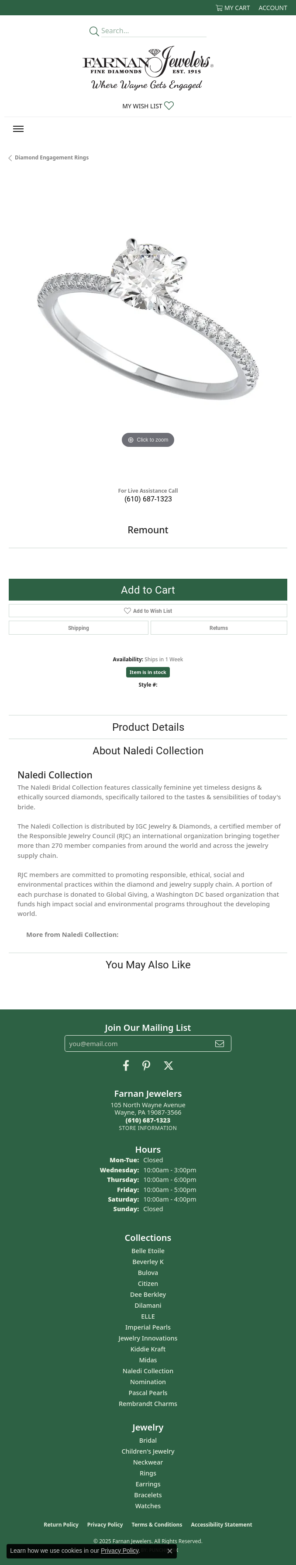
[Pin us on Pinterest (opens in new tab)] (146, 1066)
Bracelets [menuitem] (148, 1495)
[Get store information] (148, 1128)
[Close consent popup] (169, 1551)
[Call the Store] (148, 1120)
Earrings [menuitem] (147, 1484)
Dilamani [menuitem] (147, 1305)
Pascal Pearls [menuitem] (147, 1393)
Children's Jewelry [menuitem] (147, 1451)
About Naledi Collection (148, 750)
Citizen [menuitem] (148, 1283)
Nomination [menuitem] (148, 1382)
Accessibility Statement (221, 1524)
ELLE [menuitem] (148, 1316)
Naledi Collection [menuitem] (148, 1371)
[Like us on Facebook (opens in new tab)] (126, 1066)
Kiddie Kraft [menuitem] (148, 1349)
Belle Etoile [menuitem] (148, 1251)
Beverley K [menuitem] (148, 1262)
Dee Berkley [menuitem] (148, 1294)
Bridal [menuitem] (148, 1440)
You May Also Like (148, 964)
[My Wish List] (147, 106)
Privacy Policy (105, 1524)
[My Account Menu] (273, 7)
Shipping (78, 627)
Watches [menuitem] (148, 1506)
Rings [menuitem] (148, 1473)
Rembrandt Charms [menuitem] (148, 1403)
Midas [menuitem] (148, 1360)
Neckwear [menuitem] (148, 1462)
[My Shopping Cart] (233, 7)
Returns (219, 627)
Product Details (148, 727)
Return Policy (61, 1524)
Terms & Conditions (157, 1524)
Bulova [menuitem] (148, 1272)
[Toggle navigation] (18, 129)
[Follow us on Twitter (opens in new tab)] (168, 1066)
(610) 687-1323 (148, 498)
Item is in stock (148, 672)
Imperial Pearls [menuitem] (148, 1327)
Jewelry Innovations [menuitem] (148, 1338)
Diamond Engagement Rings (52, 157)
